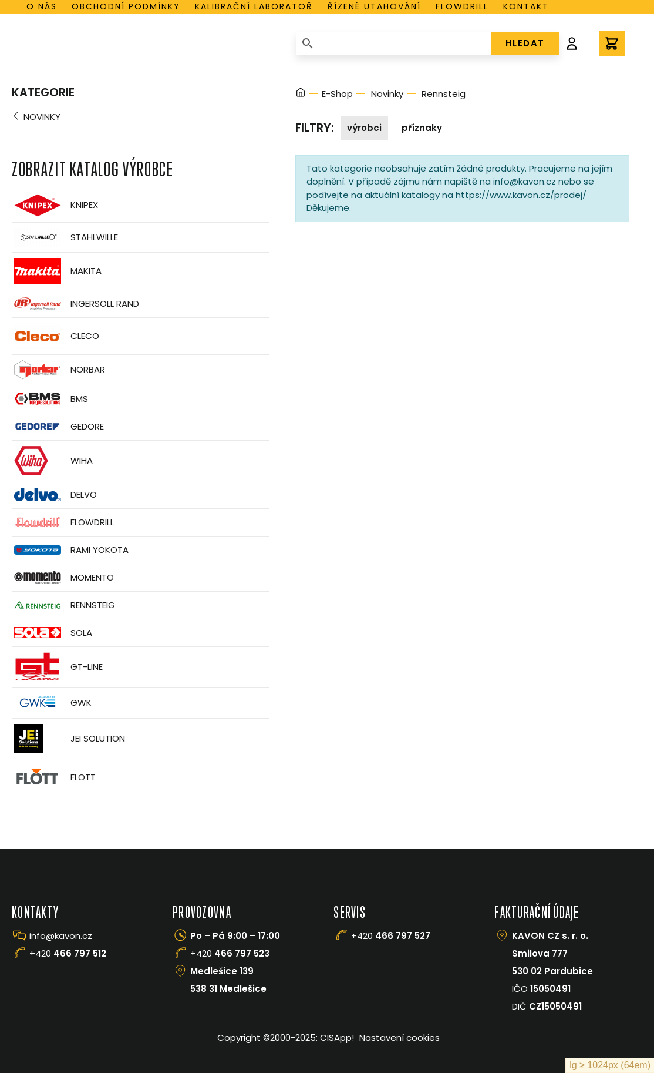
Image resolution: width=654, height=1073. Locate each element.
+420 (67, 953)
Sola (52, 633)
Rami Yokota (70, 550)
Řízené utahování (374, 6)
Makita (57, 271)
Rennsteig (63, 605)
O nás (41, 6)
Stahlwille (65, 237)
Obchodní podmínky (126, 6)
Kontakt (526, 6)
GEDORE (58, 426)
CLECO (55, 336)
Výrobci (364, 128)
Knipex (55, 205)
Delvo (54, 494)
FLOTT (54, 777)
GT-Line (57, 667)
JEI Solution (68, 739)
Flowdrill (462, 6)
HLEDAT (525, 43)
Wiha (52, 461)
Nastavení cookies (399, 1037)
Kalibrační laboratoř (254, 6)
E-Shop (337, 94)
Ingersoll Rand (75, 304)
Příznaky (422, 128)
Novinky (41, 116)
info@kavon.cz (60, 936)
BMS (50, 399)
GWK (52, 702)
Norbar (58, 370)
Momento (63, 577)
